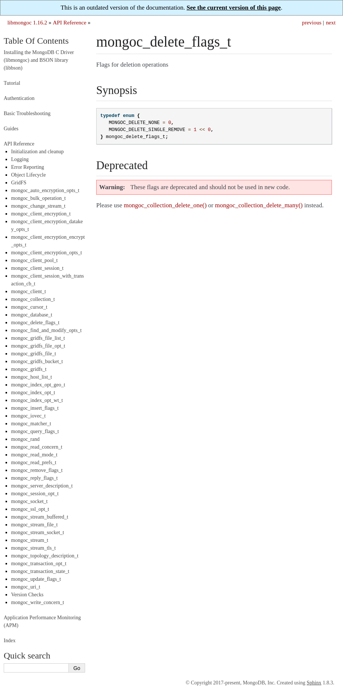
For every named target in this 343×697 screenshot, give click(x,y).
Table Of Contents (36, 41)
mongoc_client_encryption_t (41, 214)
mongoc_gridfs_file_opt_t (38, 346)
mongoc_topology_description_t (44, 556)
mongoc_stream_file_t (34, 524)
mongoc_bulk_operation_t (38, 198)
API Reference (69, 22)
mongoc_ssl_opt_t (30, 509)
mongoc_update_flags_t (36, 579)
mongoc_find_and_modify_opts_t (46, 330)
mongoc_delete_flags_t (35, 322)
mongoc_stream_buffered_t (39, 517)
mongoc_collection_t (33, 299)
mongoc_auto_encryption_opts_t (45, 190)
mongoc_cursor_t (29, 307)
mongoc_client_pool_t (34, 260)
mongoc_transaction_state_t (40, 571)
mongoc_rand (25, 439)
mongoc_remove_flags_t (37, 470)
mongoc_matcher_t (31, 423)
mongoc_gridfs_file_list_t (38, 338)
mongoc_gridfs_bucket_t (37, 361)
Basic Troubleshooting (27, 113)
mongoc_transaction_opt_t (38, 563)
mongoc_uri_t (25, 587)
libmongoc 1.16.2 (27, 22)
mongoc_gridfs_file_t (33, 353)
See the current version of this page (233, 7)
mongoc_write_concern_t (37, 602)
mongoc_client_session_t (37, 268)
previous (312, 22)
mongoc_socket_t (29, 501)
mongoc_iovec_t (28, 416)
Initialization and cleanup (37, 151)
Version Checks (27, 594)
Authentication (19, 98)
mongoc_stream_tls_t (33, 548)
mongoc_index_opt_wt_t (37, 400)
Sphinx (314, 683)
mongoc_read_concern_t (36, 447)
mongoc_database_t (31, 315)
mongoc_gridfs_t (29, 369)
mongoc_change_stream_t (38, 206)
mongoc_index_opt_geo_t (38, 385)
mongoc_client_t (28, 291)
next (331, 22)
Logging (19, 159)
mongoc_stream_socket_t (37, 532)
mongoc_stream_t (29, 540)
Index (10, 640)
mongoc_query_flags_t (35, 431)
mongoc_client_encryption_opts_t (46, 252)
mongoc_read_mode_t (34, 455)
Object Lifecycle (28, 175)
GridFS (18, 182)
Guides (11, 128)
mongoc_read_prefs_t (33, 462)
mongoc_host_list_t (31, 377)
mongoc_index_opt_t (33, 392)
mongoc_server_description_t (42, 486)
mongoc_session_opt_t (34, 493)
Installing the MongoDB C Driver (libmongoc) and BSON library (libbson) (39, 60)
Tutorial (12, 83)
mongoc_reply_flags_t (34, 478)
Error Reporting (27, 167)
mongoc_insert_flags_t (34, 408)
